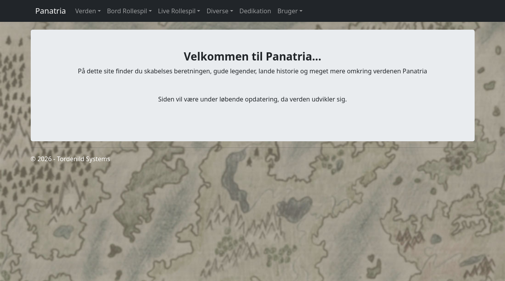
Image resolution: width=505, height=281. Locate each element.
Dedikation (255, 11)
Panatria (50, 10)
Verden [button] (85, 11)
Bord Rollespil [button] (127, 11)
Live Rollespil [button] (177, 11)
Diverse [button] (217, 11)
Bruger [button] (287, 11)
